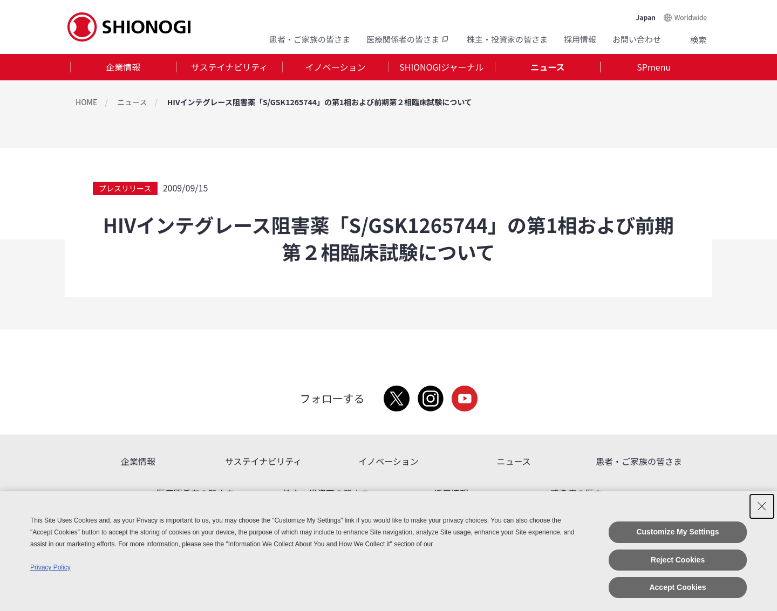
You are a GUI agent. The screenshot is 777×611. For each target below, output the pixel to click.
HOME (86, 102)
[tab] (123, 67)
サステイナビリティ (229, 66)
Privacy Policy (50, 567)
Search (685, 39)
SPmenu (654, 66)
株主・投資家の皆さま (507, 39)
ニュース (547, 66)
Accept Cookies (677, 587)
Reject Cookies (678, 559)
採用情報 (580, 39)
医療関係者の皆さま (408, 39)
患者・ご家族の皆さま (309, 39)
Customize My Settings (677, 531)
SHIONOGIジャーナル (441, 66)
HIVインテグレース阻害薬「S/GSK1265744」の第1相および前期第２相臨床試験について (319, 102)
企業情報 (123, 66)
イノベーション (335, 66)
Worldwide (690, 17)
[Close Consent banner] (762, 506)
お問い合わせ (636, 39)
